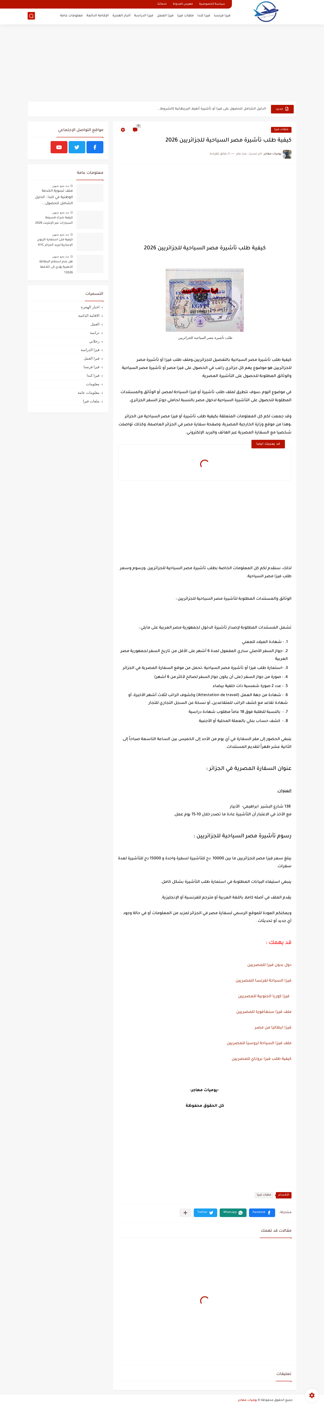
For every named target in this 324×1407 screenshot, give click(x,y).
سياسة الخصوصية (212, 4)
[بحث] (31, 16)
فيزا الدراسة (143, 16)
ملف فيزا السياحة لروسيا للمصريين (259, 1043)
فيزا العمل (165, 16)
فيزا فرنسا (222, 16)
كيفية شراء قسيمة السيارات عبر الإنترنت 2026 (54, 220)
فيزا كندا (203, 16)
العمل (95, 324)
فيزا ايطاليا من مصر (273, 1028)
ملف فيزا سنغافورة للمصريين (264, 1012)
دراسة (94, 333)
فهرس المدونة (183, 4)
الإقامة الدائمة (97, 16)
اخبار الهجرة (90, 307)
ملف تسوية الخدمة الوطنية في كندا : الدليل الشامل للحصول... (54, 197)
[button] (262, 1212)
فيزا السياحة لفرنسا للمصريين (264, 981)
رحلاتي (94, 341)
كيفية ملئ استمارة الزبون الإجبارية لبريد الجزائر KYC (55, 242)
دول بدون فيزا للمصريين (269, 965)
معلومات (92, 384)
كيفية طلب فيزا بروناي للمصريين (262, 1059)
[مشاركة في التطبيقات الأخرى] (185, 1212)
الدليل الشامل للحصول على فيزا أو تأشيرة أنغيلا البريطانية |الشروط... (211, 109)
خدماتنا (162, 4)
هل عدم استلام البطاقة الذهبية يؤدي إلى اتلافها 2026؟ (56, 267)
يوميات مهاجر (247, 1400)
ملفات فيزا (185, 16)
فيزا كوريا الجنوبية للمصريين (264, 996)
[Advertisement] (162, 63)
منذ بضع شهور (60, 186)
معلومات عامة (71, 16)
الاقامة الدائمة (88, 315)
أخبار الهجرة (121, 16)
